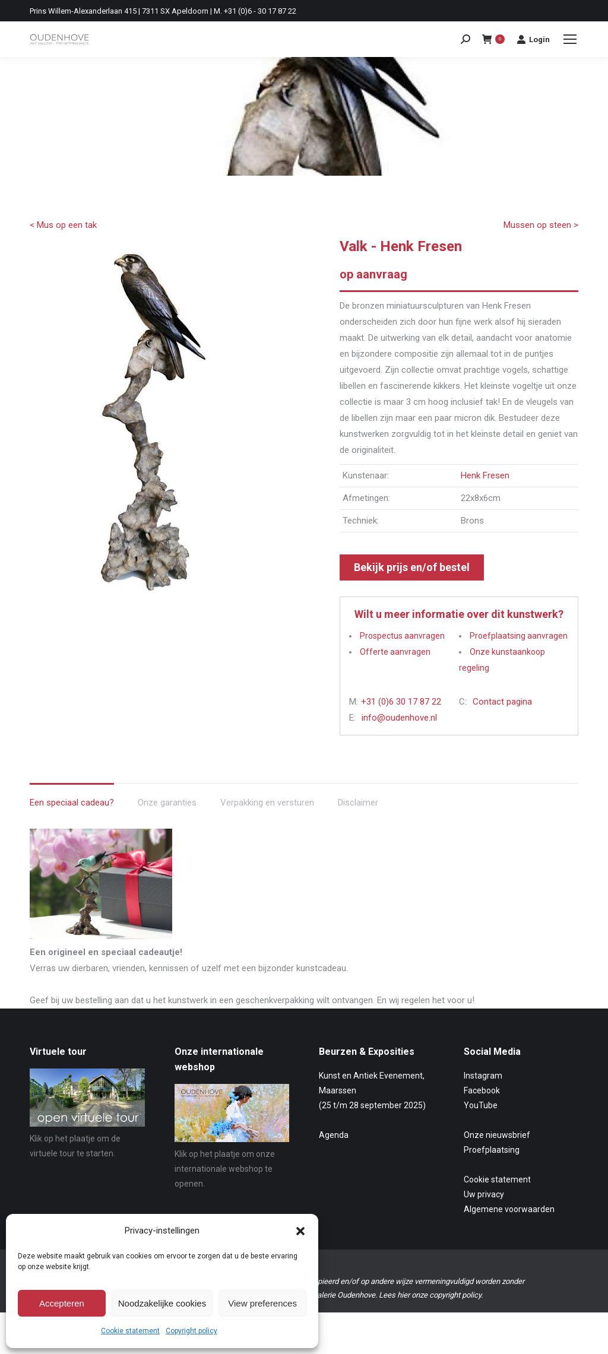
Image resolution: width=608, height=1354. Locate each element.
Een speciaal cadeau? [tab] (72, 802)
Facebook (482, 1090)
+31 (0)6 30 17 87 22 (401, 701)
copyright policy (455, 1294)
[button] (300, 1231)
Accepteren (61, 1303)
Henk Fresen (485, 475)
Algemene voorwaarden (509, 1209)
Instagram (483, 1075)
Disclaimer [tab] (358, 802)
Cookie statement (130, 1331)
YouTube (481, 1105)
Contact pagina (502, 701)
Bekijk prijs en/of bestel (412, 567)
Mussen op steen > (541, 225)
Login (533, 39)
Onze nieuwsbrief (497, 1135)
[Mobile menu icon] (570, 39)
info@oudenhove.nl (399, 717)
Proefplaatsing (492, 1150)
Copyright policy (191, 1331)
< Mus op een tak (63, 225)
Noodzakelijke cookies (162, 1303)
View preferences (262, 1303)
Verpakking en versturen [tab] (267, 802)
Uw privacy (484, 1194)
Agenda (334, 1135)
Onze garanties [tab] (167, 802)
